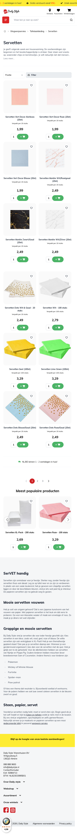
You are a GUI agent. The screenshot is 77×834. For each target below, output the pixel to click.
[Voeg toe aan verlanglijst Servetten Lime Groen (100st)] (66, 337)
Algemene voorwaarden (44, 823)
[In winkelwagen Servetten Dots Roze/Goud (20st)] (58, 444)
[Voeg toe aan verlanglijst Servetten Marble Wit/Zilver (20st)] (66, 208)
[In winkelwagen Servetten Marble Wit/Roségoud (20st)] (58, 198)
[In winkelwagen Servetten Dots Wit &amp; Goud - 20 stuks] (22, 327)
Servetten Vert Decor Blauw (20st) (20, 178)
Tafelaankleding (37, 31)
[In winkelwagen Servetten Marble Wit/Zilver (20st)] (58, 259)
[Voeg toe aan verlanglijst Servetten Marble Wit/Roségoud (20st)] (66, 146)
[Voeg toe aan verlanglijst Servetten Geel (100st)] (31, 337)
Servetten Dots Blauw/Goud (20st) (20, 427)
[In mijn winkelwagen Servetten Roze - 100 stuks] (59, 547)
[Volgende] (48, 481)
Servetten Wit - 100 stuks (55, 308)
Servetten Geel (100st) (20, 369)
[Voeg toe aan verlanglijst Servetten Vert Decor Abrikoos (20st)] (31, 85)
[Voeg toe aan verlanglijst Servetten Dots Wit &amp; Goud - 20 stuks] (31, 276)
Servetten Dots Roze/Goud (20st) (55, 427)
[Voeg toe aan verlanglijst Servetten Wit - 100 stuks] (66, 276)
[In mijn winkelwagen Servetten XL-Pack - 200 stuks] (23, 547)
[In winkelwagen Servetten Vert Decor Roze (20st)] (58, 137)
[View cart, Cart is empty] (69, 11)
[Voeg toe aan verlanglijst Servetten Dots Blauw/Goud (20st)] (31, 396)
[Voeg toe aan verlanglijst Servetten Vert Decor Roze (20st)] (66, 85)
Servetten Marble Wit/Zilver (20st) (55, 239)
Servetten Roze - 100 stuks (55, 532)
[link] (26, 481)
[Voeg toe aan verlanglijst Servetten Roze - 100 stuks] (66, 501)
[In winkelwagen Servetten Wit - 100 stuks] (58, 327)
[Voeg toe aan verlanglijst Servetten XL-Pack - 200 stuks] (31, 501)
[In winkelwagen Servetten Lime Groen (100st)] (58, 386)
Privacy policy (65, 823)
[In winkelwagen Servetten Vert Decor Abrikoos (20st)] (22, 137)
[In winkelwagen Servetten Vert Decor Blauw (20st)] (22, 198)
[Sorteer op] (14, 75)
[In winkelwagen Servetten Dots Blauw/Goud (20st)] (22, 444)
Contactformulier (11, 770)
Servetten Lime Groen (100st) (55, 369)
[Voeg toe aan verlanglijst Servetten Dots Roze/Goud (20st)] (66, 396)
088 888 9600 (9, 764)
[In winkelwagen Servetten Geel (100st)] (22, 386)
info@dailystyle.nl (11, 767)
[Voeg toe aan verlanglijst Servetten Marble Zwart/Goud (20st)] (31, 208)
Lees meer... (8, 58)
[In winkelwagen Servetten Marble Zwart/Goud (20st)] (22, 259)
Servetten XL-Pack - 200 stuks (19, 532)
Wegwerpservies (18, 31)
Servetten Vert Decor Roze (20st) (55, 117)
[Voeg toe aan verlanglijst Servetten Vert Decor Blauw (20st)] (31, 146)
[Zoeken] (71, 20)
